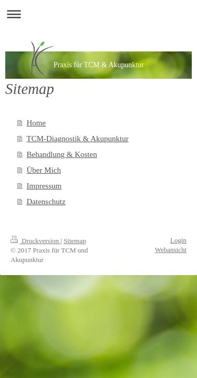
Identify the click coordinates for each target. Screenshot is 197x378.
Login (178, 240)
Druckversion (35, 241)
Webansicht (170, 250)
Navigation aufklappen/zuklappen (98, 14)
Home (36, 123)
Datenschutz (46, 201)
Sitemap (75, 241)
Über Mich (44, 170)
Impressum (44, 186)
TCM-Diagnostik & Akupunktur (78, 138)
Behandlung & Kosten (62, 154)
